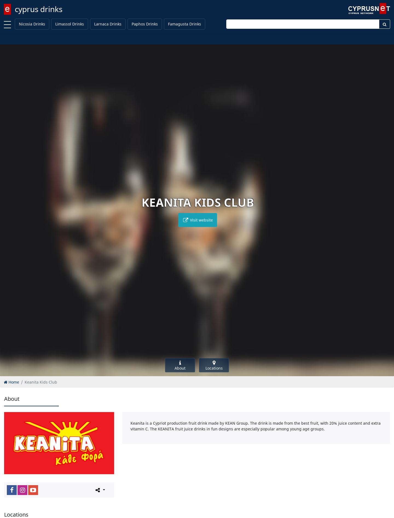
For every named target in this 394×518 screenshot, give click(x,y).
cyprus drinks (38, 9)
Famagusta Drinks (184, 24)
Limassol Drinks (69, 24)
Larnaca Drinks (107, 24)
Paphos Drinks (145, 24)
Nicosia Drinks (32, 24)
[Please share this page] (99, 489)
